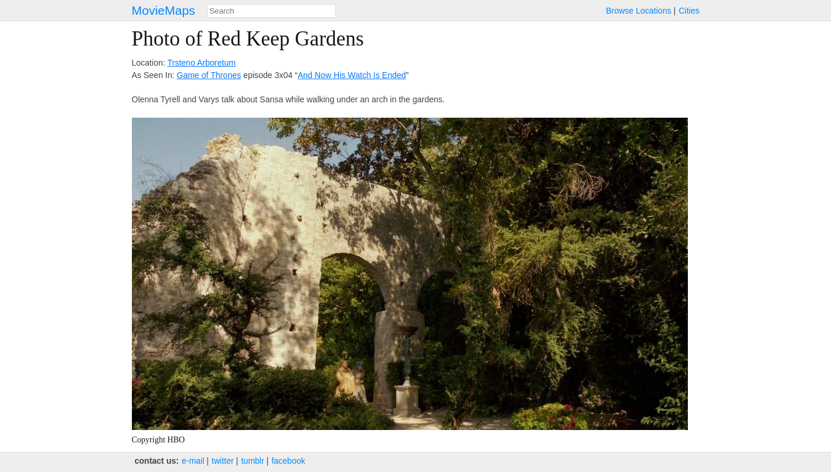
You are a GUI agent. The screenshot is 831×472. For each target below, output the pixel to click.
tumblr (252, 460)
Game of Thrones (209, 75)
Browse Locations (638, 10)
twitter (223, 460)
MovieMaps (163, 10)
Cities (688, 10)
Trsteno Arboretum (201, 62)
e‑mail (193, 460)
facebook (288, 460)
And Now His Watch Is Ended (352, 75)
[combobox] (271, 11)
